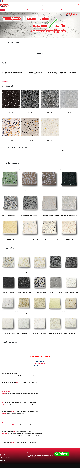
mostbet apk (4, 406)
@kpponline (42, 366)
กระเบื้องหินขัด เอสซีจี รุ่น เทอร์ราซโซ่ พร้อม (24, 10)
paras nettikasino (19, 382)
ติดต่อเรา (77, 10)
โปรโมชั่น (61, 10)
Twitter (2, 460)
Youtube (4, 460)
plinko (3, 422)
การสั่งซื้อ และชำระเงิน (69, 10)
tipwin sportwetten (5, 420)
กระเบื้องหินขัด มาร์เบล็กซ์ (39, 10)
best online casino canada (6, 384)
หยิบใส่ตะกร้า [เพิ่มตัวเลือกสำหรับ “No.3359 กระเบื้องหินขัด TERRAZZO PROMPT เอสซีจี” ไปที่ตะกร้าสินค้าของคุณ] (11, 140)
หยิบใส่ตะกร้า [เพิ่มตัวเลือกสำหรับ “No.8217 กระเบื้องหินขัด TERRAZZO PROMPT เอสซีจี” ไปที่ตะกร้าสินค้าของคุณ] (31, 112)
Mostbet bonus (4, 433)
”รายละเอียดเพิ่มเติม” (5, 81)
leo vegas (3, 415)
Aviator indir (16, 378)
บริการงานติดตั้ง (49, 10)
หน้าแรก (2, 10)
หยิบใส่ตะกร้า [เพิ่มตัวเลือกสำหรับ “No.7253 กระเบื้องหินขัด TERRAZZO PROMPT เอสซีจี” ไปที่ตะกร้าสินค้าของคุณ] (50, 112)
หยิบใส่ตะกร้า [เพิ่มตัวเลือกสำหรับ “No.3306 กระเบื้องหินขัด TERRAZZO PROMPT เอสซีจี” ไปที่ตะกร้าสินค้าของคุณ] (31, 140)
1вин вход (3, 386)
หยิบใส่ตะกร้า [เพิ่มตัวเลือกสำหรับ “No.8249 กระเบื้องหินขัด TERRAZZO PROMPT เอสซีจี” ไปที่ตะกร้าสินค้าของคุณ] (11, 112)
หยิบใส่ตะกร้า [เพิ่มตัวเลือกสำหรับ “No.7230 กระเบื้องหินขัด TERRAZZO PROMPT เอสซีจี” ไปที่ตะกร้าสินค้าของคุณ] (70, 112)
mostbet (3, 404)
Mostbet (3, 380)
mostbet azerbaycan (13, 375)
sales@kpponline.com (40, 363)
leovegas (3, 444)
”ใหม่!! (4, 63)
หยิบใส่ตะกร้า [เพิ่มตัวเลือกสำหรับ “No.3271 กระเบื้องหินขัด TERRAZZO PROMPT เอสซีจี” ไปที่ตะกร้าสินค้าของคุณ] (50, 140)
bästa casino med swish (6, 391)
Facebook (1, 460)
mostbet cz (4, 413)
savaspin (3, 395)
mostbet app (4, 393)
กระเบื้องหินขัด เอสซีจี (10, 10)
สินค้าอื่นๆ (56, 10)
